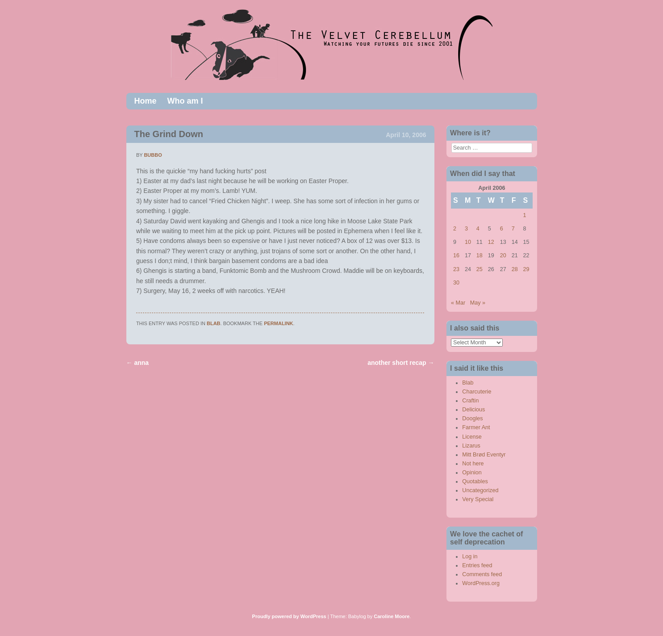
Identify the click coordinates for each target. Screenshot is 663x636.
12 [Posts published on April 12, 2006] (491, 242)
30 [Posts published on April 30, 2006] (456, 283)
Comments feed (482, 574)
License (471, 437)
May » (477, 303)
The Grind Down (168, 134)
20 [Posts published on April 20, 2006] (503, 255)
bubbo (153, 155)
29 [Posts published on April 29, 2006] (526, 269)
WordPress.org (481, 583)
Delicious (473, 409)
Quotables (475, 481)
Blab (214, 323)
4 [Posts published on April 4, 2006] (478, 229)
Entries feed (477, 565)
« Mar (458, 303)
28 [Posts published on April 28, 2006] (515, 269)
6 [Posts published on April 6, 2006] (501, 229)
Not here (473, 463)
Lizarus (471, 446)
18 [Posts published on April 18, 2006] (479, 255)
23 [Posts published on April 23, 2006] (456, 269)
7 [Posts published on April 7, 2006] (513, 229)
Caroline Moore (391, 616)
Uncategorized (480, 490)
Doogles (472, 418)
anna (137, 362)
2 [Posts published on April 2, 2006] (454, 229)
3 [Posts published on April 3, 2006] (466, 229)
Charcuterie (476, 392)
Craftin (470, 401)
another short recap (400, 362)
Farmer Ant (476, 427)
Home (145, 100)
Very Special (477, 499)
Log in (469, 556)
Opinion (471, 472)
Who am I (185, 100)
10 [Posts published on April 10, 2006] (468, 242)
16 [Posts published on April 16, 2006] (456, 255)
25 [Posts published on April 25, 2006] (479, 269)
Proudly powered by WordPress (289, 616)
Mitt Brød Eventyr (483, 455)
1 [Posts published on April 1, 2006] (524, 215)
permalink (278, 323)
